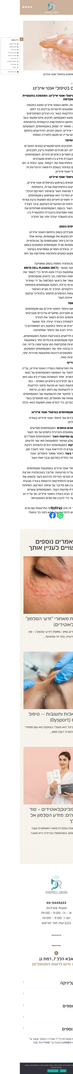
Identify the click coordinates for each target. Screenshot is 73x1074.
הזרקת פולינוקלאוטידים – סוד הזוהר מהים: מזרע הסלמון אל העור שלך (39, 826)
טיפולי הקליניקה (55, 999)
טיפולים (63, 1010)
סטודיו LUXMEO (50, 1058)
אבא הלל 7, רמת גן (37, 975)
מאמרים (62, 1033)
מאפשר (43, 1071)
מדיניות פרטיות (36, 951)
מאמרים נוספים (56, 1045)
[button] (1, 39)
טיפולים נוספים (56, 1022)
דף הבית (65, 74)
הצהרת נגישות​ (36, 961)
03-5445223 (36, 918)
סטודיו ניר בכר (21, 1058)
